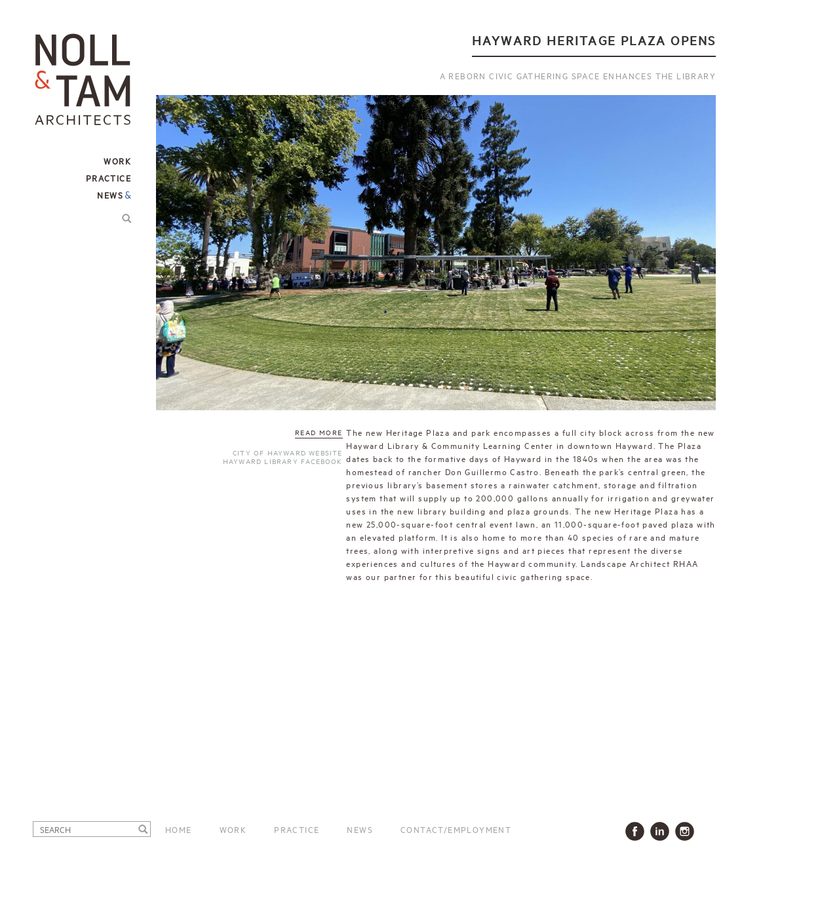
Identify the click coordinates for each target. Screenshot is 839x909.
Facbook (637, 831)
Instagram (687, 831)
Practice (296, 829)
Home (178, 829)
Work (233, 829)
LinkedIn (662, 831)
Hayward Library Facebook (283, 460)
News (110, 195)
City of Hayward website (288, 452)
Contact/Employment (455, 829)
